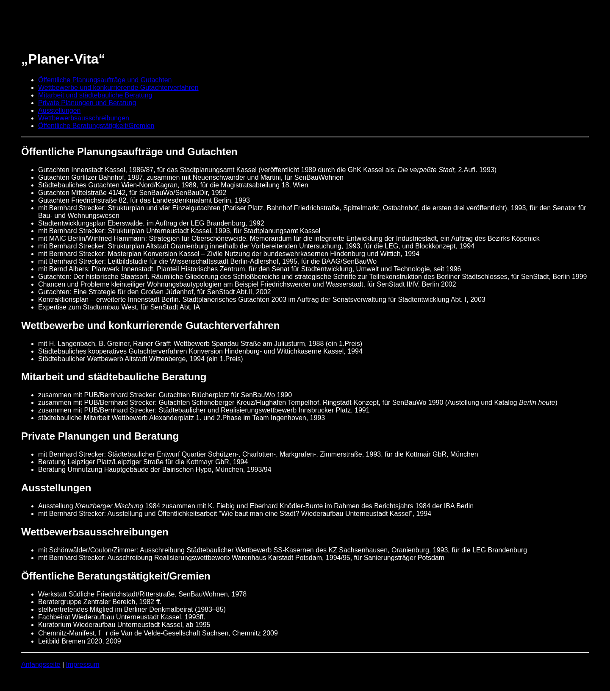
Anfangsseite (41, 664)
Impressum (83, 664)
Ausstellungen (59, 110)
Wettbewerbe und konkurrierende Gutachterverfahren (118, 87)
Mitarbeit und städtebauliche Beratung (95, 95)
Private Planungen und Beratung (87, 102)
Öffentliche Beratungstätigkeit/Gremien (96, 125)
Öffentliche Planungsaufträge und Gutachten (105, 80)
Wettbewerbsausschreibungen (83, 118)
